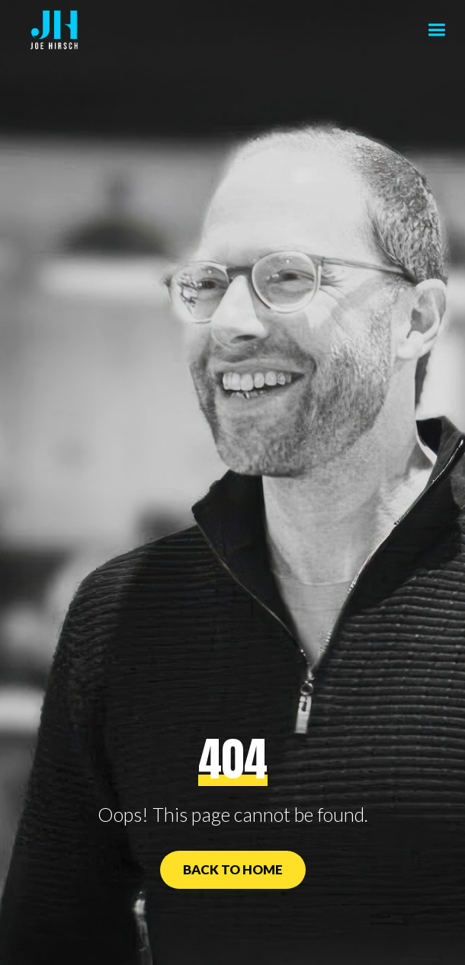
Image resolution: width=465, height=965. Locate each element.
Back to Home (233, 869)
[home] (50, 30)
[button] (436, 30)
